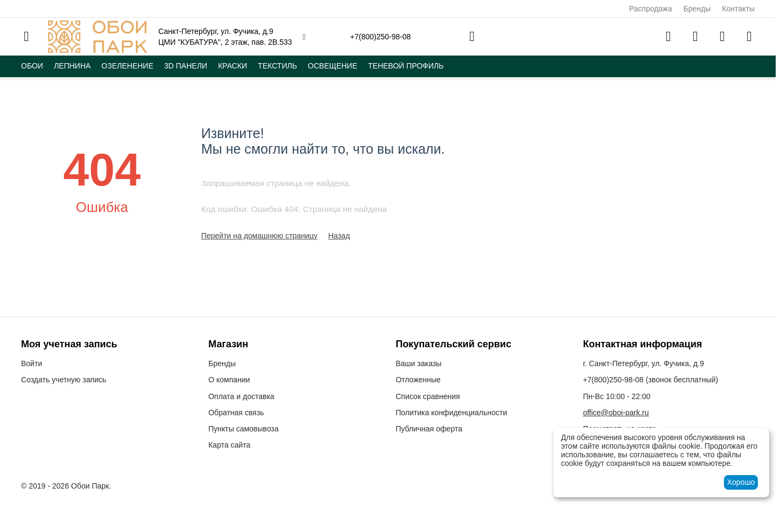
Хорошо (741, 482)
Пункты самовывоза (243, 428)
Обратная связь (236, 412)
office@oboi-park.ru (616, 412)
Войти (31, 363)
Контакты (738, 8)
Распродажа (650, 8)
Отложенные (417, 379)
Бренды (697, 8)
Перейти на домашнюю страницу (259, 235)
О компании (229, 379)
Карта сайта (229, 445)
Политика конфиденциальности (451, 412)
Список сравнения (427, 396)
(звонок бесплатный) (651, 379)
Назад (339, 235)
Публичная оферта (428, 428)
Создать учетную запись (63, 379)
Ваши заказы (418, 363)
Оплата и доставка (241, 396)
